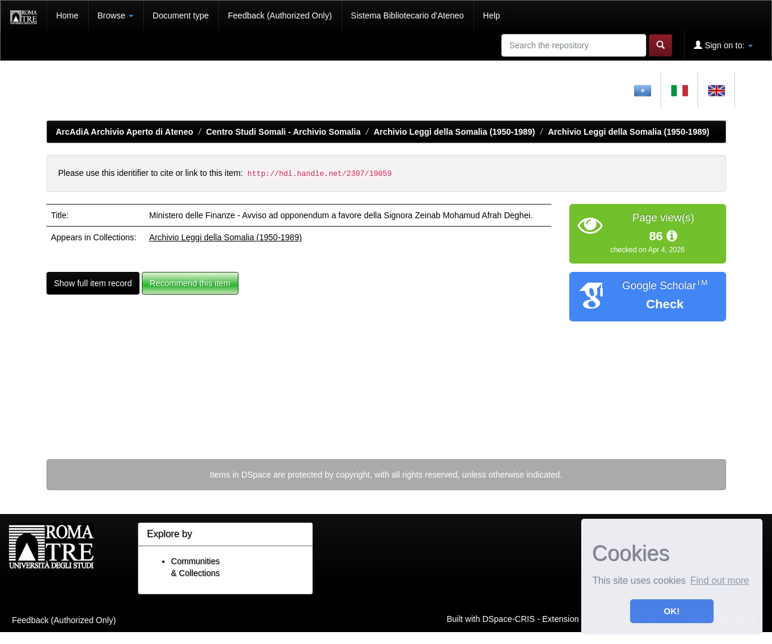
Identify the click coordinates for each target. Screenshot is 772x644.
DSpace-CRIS (508, 618)
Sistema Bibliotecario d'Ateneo (407, 15)
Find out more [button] (719, 580)
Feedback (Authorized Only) (279, 15)
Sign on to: (723, 45)
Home (67, 15)
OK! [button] (672, 611)
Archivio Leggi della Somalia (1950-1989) (454, 132)
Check (665, 304)
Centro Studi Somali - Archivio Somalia (283, 132)
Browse (116, 15)
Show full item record (93, 283)
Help (491, 15)
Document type (181, 15)
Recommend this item (190, 283)
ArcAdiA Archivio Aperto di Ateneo (125, 132)
